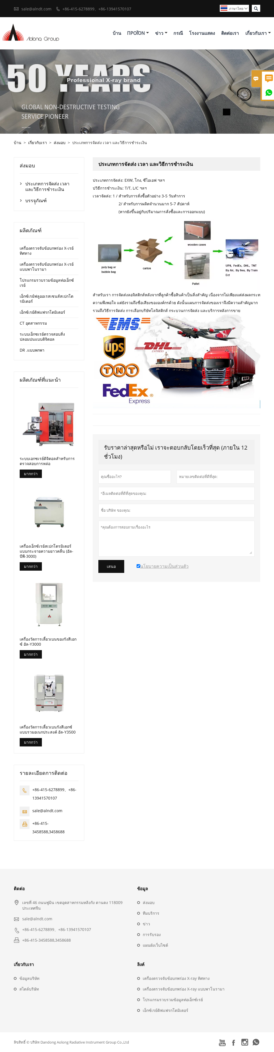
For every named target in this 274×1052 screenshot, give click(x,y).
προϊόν (138, 33)
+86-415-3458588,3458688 (46, 940)
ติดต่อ (19, 888)
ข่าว (161, 33)
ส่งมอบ (59, 142)
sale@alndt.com (36, 9)
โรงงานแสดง (202, 33)
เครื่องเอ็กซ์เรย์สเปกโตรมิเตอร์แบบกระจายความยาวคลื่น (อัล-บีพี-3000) (46, 551)
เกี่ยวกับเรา (258, 33)
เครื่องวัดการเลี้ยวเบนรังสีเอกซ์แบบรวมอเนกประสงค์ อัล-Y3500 (48, 730)
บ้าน (117, 33)
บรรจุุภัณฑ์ (36, 200)
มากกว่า (31, 473)
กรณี (178, 33)
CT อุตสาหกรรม (33, 323)
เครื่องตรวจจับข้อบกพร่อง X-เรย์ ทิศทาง (47, 250)
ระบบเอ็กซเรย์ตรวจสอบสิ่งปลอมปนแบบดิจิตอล (42, 336)
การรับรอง (152, 934)
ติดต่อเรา (230, 33)
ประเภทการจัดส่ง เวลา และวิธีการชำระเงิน (47, 186)
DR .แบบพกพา (32, 350)
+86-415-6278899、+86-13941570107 (96, 9)
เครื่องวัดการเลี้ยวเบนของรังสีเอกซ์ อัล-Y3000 (48, 642)
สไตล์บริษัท (29, 989)
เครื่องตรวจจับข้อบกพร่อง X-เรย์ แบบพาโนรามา (47, 266)
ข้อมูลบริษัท (29, 978)
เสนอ (111, 566)
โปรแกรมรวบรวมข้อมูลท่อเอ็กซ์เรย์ (47, 282)
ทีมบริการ (151, 913)
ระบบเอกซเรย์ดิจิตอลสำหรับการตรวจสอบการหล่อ (47, 461)
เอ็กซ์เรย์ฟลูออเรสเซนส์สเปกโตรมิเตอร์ (46, 298)
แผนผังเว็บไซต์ (155, 945)
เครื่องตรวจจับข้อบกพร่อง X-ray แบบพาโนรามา (184, 989)
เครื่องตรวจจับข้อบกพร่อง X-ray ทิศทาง (176, 978)
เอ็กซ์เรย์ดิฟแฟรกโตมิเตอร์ (42, 312)
